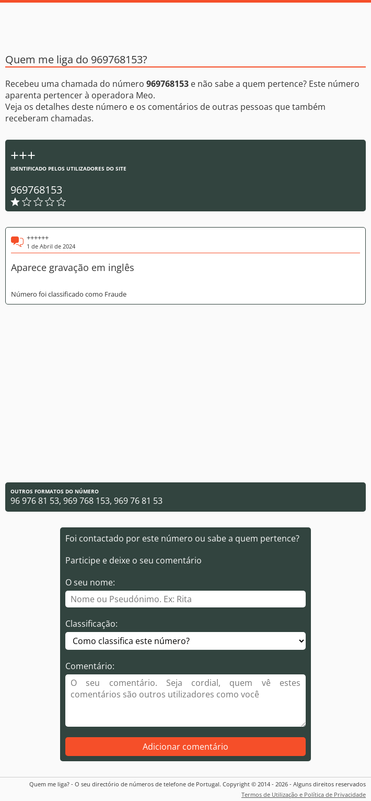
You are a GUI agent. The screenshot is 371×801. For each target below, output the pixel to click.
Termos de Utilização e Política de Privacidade (303, 794)
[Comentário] (185, 700)
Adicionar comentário (185, 746)
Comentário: (89, 666)
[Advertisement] (185, 393)
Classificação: (91, 623)
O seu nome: (90, 582)
